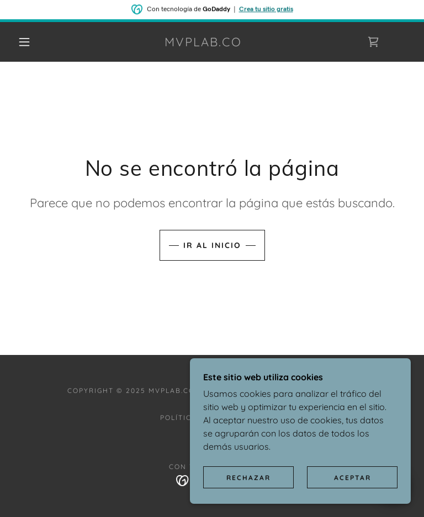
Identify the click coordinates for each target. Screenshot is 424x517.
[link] (203, 43)
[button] (24, 42)
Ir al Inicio (212, 245)
